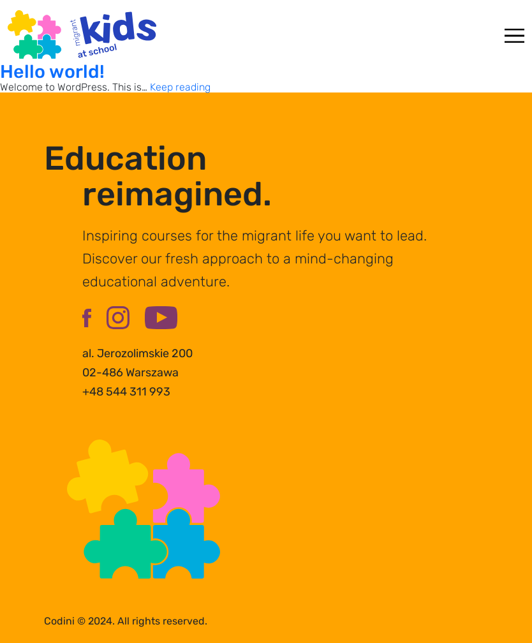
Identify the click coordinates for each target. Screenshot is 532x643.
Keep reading (180, 87)
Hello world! (52, 71)
